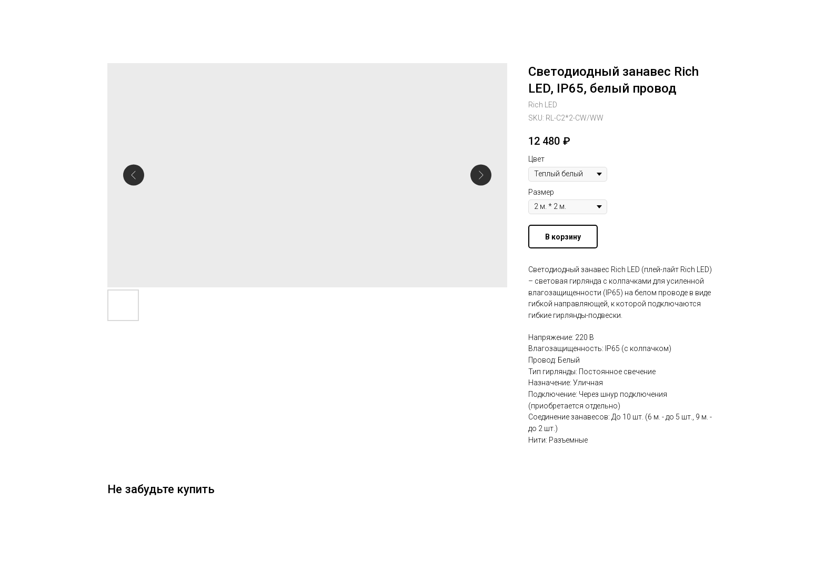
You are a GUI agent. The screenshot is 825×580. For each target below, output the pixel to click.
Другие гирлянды (51, 16)
